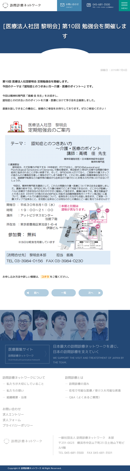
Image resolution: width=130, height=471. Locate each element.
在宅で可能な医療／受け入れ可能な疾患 (95, 390)
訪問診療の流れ (79, 384)
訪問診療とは (74, 378)
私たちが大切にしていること (25, 384)
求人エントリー (13, 415)
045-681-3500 (74, 453)
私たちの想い (15, 390)
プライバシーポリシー (18, 425)
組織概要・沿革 (17, 397)
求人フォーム (12, 420)
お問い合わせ (12, 409)
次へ (90, 293)
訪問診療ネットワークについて (24, 378)
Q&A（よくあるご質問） (85, 397)
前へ (36, 293)
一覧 (63, 293)
